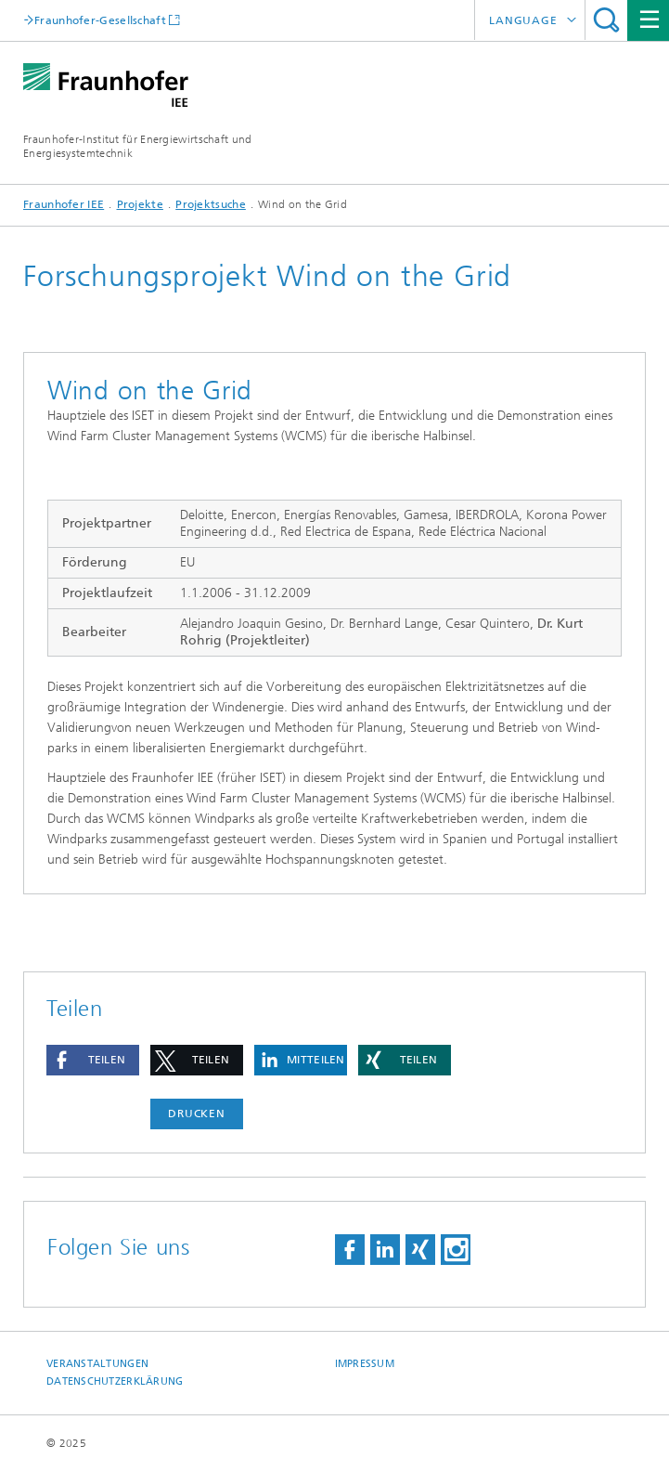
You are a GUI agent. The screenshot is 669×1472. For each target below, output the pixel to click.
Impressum (364, 1364)
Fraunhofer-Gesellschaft (100, 20)
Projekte (140, 204)
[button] (92, 1060)
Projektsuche (210, 204)
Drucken (196, 1113)
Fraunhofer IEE (63, 204)
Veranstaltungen (97, 1364)
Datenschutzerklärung (115, 1381)
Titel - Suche (606, 20)
